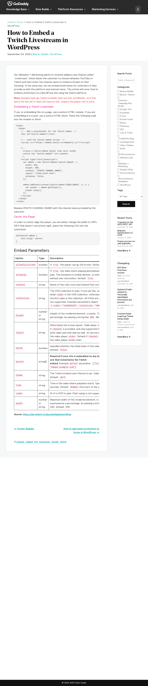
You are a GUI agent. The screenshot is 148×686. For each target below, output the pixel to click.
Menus (123, 123)
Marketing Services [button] (105, 9)
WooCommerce (127, 173)
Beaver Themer (127, 95)
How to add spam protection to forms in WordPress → (81, 431)
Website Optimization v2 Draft (125, 233)
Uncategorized (127, 142)
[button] (138, 9)
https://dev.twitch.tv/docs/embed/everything (47, 414)
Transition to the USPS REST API (125, 223)
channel (20, 442)
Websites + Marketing (123, 165)
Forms (123, 116)
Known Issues (126, 119)
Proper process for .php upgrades (126, 242)
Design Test (125, 109)
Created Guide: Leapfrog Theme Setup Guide (125, 316)
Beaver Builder (40, 54)
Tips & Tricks (126, 133)
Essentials (124, 113)
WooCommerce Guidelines (125, 180)
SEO (122, 129)
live (36, 442)
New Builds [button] (44, 9)
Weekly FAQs (126, 170)
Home (10, 22)
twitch (63, 442)
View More (123, 251)
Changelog (123, 263)
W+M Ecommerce (126, 154)
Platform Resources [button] (72, 9)
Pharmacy (124, 126)
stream (55, 442)
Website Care (126, 158)
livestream (44, 442)
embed (29, 442)
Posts (20, 22)
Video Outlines (127, 145)
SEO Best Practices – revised (122, 270)
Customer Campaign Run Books (125, 103)
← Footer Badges (24, 429)
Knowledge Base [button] (18, 9)
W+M (122, 149)
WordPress (56, 54)
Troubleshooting (126, 139)
